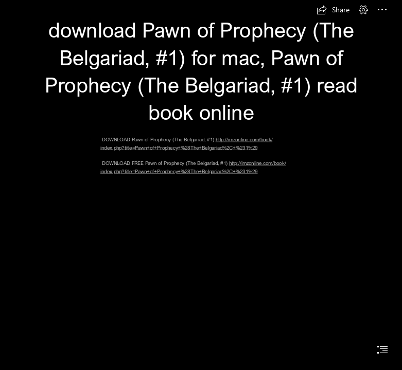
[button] (333, 10)
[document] (201, 185)
